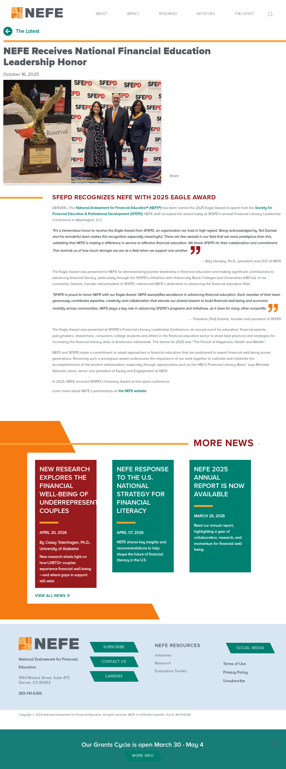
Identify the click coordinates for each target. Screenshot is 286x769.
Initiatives (205, 14)
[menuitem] (101, 15)
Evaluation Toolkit (171, 671)
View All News (50, 596)
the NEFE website (132, 391)
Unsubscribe (234, 681)
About (101, 14)
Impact (133, 14)
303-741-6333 (30, 694)
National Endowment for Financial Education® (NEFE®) (118, 208)
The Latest (244, 14)
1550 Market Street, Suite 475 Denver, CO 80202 (44, 680)
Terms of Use (234, 664)
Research (168, 14)
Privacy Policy (235, 673)
